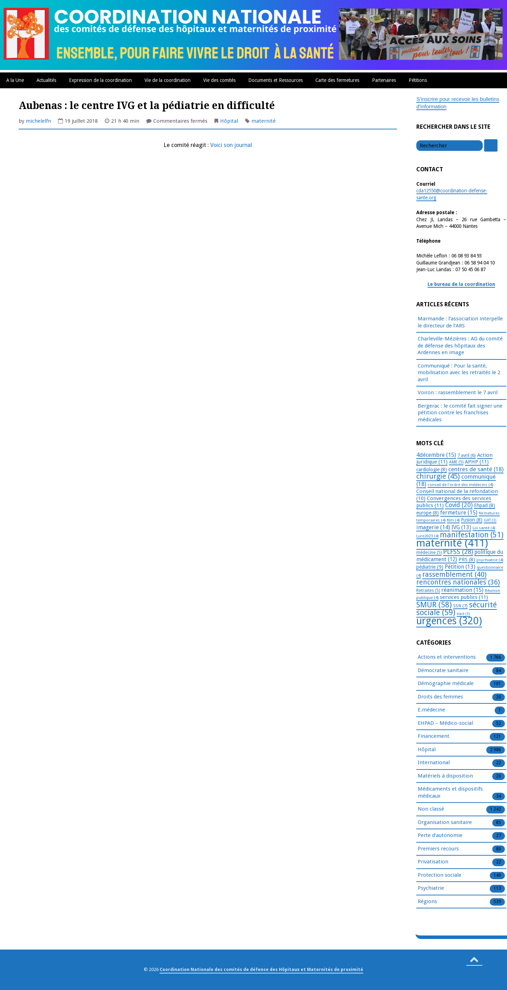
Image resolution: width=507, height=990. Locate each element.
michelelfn (38, 121)
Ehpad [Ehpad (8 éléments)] (484, 505)
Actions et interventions (447, 657)
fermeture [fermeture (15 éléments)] (458, 512)
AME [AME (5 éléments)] (456, 462)
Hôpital (229, 121)
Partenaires (384, 80)
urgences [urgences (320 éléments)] (449, 621)
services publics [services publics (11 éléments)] (464, 597)
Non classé (431, 809)
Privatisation (433, 862)
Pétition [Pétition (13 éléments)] (460, 566)
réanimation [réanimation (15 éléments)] (462, 590)
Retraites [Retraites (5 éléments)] (428, 590)
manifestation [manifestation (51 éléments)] (471, 534)
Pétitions (418, 80)
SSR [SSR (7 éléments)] (460, 605)
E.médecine (431, 710)
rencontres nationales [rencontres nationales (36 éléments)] (458, 582)
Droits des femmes (440, 697)
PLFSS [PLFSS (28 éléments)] (458, 551)
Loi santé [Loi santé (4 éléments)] (484, 527)
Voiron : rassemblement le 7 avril (458, 392)
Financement (433, 736)
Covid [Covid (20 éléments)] (459, 505)
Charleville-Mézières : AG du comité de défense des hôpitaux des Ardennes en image (460, 346)
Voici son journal (231, 145)
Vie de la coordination (168, 80)
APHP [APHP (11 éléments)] (477, 462)
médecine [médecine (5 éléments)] (429, 552)
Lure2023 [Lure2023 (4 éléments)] (427, 536)
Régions (427, 901)
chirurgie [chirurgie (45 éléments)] (438, 476)
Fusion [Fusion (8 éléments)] (471, 520)
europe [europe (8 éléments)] (427, 513)
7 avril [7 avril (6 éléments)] (466, 455)
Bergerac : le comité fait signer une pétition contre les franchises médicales (460, 413)
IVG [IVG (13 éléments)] (461, 527)
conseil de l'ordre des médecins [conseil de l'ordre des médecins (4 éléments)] (460, 484)
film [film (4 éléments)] (453, 520)
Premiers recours (438, 848)
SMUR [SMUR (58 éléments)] (434, 604)
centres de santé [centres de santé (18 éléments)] (475, 469)
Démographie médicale (446, 683)
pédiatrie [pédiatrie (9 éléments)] (429, 567)
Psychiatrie (431, 888)
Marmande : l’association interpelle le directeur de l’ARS (460, 322)
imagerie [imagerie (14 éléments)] (433, 527)
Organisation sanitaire (445, 822)
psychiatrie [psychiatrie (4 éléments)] (489, 559)
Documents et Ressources (275, 80)
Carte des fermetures (337, 80)
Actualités (46, 80)
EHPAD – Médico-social (445, 723)
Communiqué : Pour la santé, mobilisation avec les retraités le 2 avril (459, 373)
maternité (263, 121)
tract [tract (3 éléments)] (463, 614)
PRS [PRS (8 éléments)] (466, 559)
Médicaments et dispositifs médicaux (450, 793)
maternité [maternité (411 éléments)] (452, 543)
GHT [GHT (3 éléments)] (490, 520)
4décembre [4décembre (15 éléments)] (436, 455)
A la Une (15, 80)
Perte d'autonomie (440, 835)
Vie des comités (219, 80)
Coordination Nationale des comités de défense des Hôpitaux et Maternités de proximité (261, 969)
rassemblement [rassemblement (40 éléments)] (454, 574)
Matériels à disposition (445, 776)
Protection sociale (439, 875)
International (434, 762)
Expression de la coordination (100, 80)
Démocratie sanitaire (443, 670)
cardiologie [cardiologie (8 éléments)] (431, 469)
